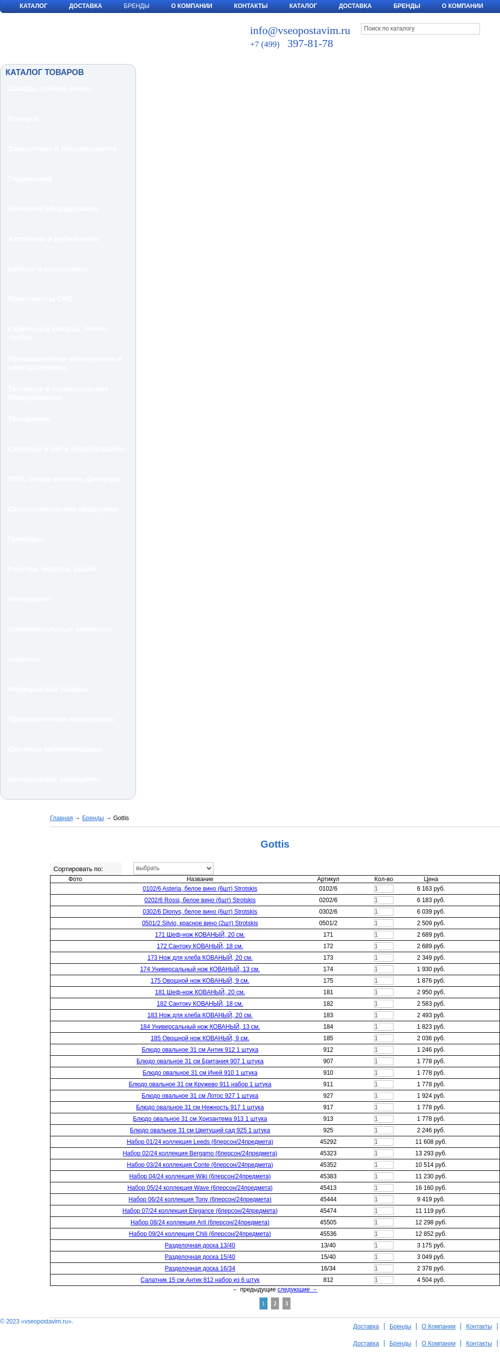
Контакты (251, 6)
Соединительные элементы (60, 628)
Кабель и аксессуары (48, 268)
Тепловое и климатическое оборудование (58, 392)
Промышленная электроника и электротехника (65, 362)
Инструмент (30, 598)
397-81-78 (291, 43)
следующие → (298, 1289)
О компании (463, 6)
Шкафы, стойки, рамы (49, 88)
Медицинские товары (48, 689)
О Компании (191, 6)
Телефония (29, 418)
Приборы (25, 538)
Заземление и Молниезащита (62, 148)
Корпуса (23, 118)
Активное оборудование (53, 208)
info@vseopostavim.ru (300, 30)
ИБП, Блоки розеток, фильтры (64, 478)
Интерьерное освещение (54, 779)
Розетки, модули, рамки (52, 568)
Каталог (33, 6)
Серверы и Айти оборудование (66, 448)
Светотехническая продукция (63, 508)
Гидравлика (30, 178)
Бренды (407, 6)
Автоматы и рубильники (53, 238)
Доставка (85, 6)
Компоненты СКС (40, 298)
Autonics (24, 658)
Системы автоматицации (55, 749)
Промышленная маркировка (61, 719)
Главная (61, 818)
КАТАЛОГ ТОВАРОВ (45, 72)
